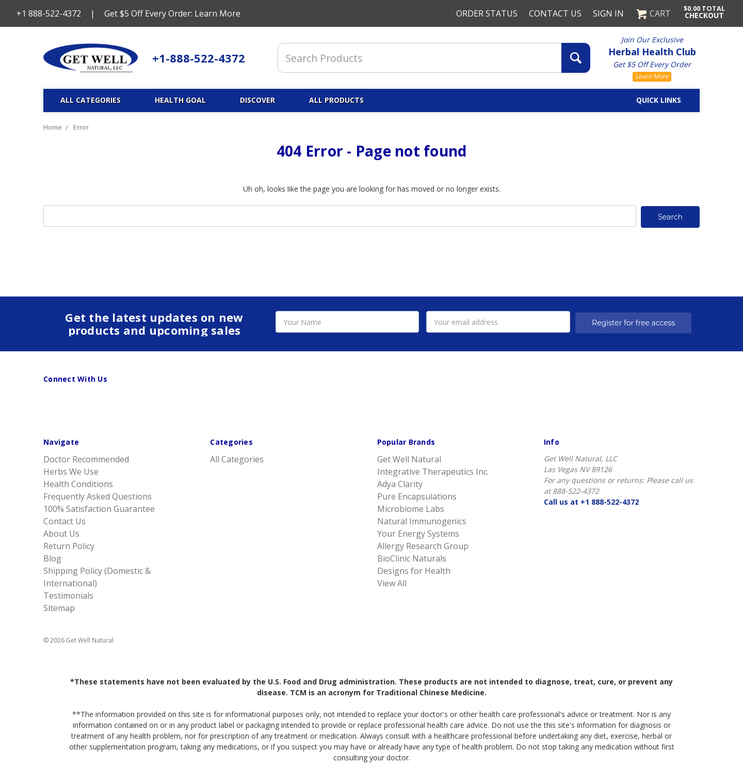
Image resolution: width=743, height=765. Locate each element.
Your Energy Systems (418, 532)
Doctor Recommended (86, 458)
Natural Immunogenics (421, 520)
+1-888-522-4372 (198, 58)
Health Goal (180, 100)
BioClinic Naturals (411, 557)
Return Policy (68, 545)
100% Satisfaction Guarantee (99, 507)
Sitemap (59, 607)
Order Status (487, 13)
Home (52, 127)
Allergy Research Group (423, 545)
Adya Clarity (400, 483)
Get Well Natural (409, 458)
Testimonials (68, 594)
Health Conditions (78, 483)
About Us (61, 532)
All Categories (90, 100)
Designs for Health (413, 569)
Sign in (608, 13)
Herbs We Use (71, 470)
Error (81, 127)
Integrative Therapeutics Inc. (433, 470)
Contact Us (555, 13)
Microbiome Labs (410, 507)
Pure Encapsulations (417, 495)
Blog (52, 557)
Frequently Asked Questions (97, 495)
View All (392, 582)
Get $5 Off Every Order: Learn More (172, 13)
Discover (257, 100)
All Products (336, 100)
